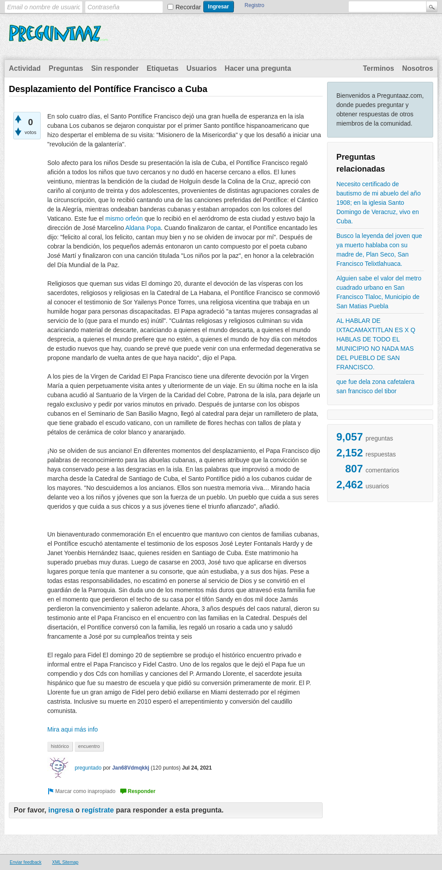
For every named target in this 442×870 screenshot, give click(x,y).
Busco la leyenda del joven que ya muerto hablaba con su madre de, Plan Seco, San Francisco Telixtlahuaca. (379, 249)
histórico (60, 746)
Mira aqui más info (72, 729)
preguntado (88, 768)
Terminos (378, 68)
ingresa (60, 810)
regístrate (98, 810)
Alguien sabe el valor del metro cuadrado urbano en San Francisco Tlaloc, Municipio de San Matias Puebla (378, 292)
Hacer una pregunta (258, 68)
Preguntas (66, 68)
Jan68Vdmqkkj (130, 768)
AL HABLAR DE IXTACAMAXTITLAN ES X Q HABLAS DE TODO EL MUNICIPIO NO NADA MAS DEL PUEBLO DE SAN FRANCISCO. (375, 344)
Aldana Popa (143, 227)
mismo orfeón (124, 218)
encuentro (89, 746)
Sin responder (115, 68)
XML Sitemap (65, 862)
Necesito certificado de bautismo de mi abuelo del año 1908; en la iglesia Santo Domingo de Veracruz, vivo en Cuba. (378, 202)
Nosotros (417, 68)
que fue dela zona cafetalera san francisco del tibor (375, 386)
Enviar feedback (26, 862)
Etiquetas (163, 68)
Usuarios (202, 68)
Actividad (25, 68)
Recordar (188, 7)
